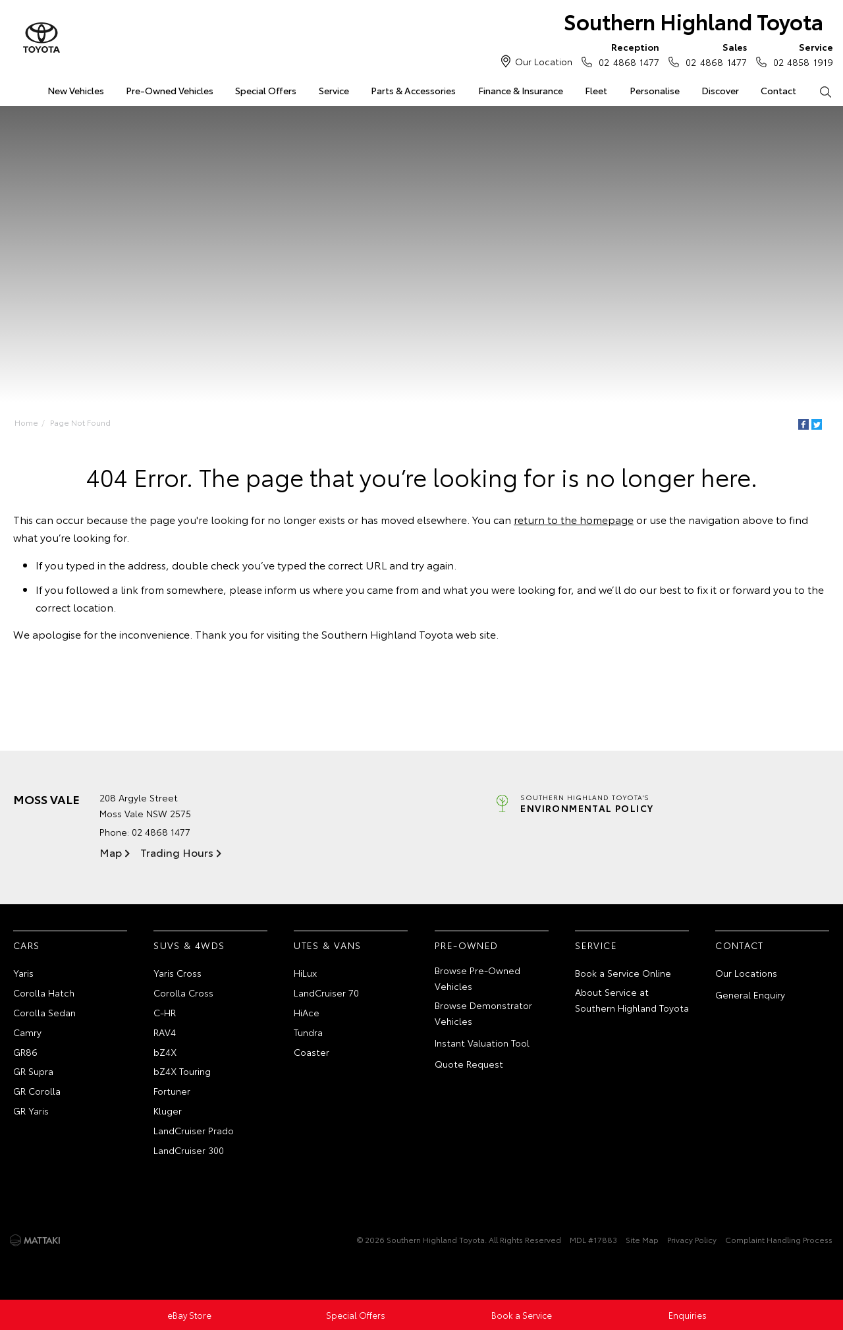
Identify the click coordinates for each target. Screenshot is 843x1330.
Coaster (311, 1051)
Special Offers (265, 90)
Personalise (655, 90)
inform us (287, 588)
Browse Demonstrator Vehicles (483, 1012)
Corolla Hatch (43, 992)
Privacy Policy (692, 1239)
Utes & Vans (327, 945)
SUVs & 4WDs (189, 945)
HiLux (305, 972)
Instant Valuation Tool (482, 1042)
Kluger (167, 1110)
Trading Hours (176, 851)
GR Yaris (31, 1110)
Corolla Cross (183, 992)
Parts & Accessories (413, 90)
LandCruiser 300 (188, 1150)
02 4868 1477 (626, 54)
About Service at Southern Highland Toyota (632, 999)
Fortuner (171, 1090)
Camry (27, 1032)
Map (110, 851)
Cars (26, 945)
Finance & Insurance (520, 90)
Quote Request (469, 1063)
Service (334, 90)
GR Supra (33, 1071)
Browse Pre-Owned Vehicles (477, 978)
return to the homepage (574, 519)
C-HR (164, 1012)
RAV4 (164, 1032)
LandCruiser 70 (326, 992)
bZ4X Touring (182, 1071)
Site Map (642, 1239)
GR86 (25, 1051)
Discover (720, 90)
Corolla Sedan (44, 1012)
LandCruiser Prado (193, 1130)
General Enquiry (750, 994)
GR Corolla (37, 1090)
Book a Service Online (623, 972)
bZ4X (165, 1051)
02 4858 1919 (800, 54)
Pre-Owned (467, 945)
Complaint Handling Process (778, 1239)
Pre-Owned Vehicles (169, 90)
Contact (778, 90)
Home (26, 422)
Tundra (308, 1032)
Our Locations (746, 972)
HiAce (306, 1012)
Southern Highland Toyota (693, 21)
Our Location (543, 61)
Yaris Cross (177, 972)
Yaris (23, 972)
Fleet (596, 90)
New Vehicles (75, 90)
